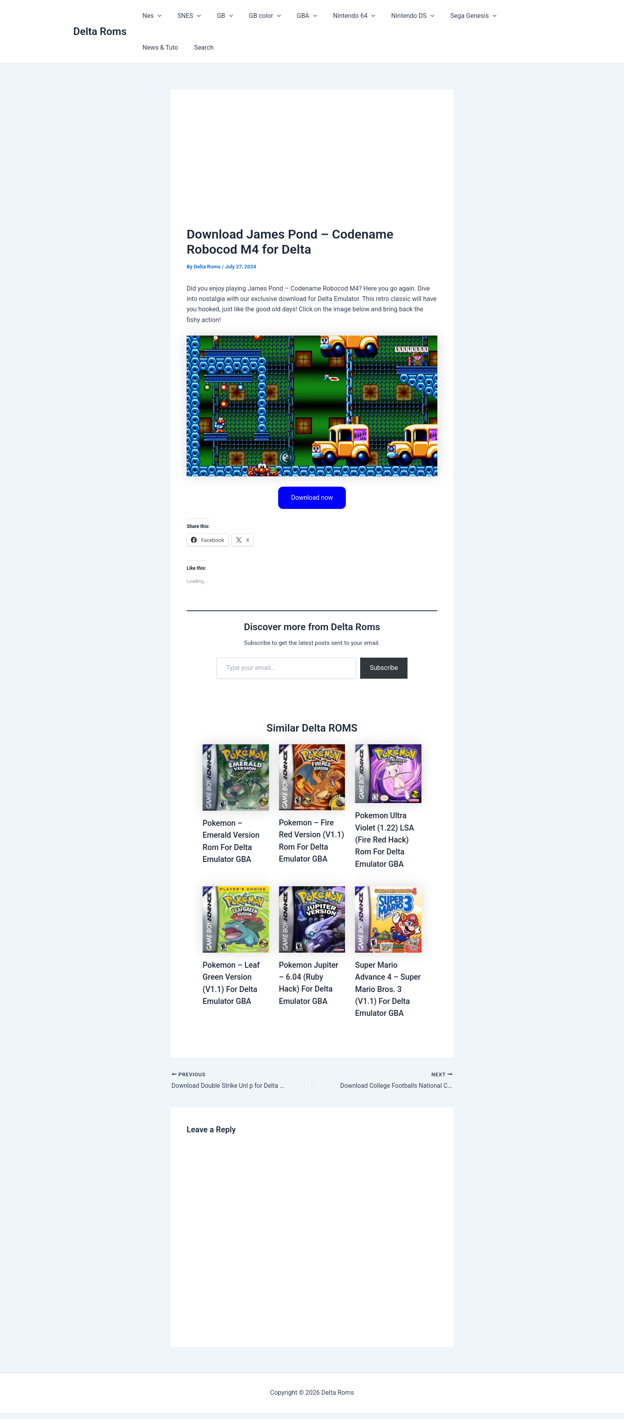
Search (150, 47)
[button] (156, 16)
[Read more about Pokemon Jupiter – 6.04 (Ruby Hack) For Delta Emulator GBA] (312, 925)
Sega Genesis (449, 16)
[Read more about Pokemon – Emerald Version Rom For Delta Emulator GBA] (236, 777)
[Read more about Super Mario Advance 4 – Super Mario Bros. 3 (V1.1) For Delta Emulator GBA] (388, 925)
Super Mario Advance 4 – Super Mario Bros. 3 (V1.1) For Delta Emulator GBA (387, 995)
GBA (293, 16)
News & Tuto (503, 15)
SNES (184, 16)
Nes (150, 16)
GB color (253, 16)
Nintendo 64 (337, 16)
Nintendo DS (391, 16)
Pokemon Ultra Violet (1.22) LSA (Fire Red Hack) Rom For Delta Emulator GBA (385, 839)
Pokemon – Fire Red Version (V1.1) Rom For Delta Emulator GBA (307, 846)
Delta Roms (100, 31)
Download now (312, 497)
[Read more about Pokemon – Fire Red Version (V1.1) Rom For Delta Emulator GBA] (312, 777)
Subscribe (384, 668)
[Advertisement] (312, 165)
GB (217, 16)
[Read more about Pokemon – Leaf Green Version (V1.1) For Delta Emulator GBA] (236, 925)
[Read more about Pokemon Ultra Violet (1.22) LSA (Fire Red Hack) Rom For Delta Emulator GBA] (388, 773)
